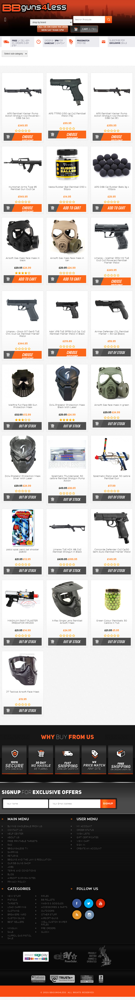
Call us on (52, 29)
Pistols (12, 899)
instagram (89, 915)
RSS (77, 915)
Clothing (13, 910)
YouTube (100, 903)
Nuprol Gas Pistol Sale (19, 937)
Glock (45, 932)
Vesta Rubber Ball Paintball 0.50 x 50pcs (67, 188)
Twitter (88, 903)
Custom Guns (16, 918)
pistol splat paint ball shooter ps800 (22, 551)
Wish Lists (83, 833)
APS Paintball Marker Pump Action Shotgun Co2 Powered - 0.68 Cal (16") (111, 116)
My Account (84, 826)
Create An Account (89, 848)
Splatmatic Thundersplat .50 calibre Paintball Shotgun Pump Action (67, 478)
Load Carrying (17, 907)
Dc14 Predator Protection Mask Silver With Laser (22, 477)
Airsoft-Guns (49, 918)
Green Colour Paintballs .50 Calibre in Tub (111, 622)
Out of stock (116, 352)
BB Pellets (48, 899)
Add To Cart (72, 208)
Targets (13, 903)
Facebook (77, 903)
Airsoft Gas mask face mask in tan (67, 259)
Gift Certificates (87, 837)
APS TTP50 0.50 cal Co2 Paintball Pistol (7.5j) (67, 115)
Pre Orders (48, 928)
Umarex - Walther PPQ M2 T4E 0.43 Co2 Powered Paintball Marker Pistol (111, 260)
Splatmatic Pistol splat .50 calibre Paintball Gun (111, 477)
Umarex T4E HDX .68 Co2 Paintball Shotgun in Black (67, 551)
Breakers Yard (17, 914)
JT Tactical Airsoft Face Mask (22, 692)
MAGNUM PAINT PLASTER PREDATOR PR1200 (23, 622)
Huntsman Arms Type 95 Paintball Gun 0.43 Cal (23, 188)
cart (83, 29)
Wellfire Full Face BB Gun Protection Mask (22, 406)
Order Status (85, 830)
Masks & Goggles (52, 903)
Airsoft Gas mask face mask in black (23, 259)
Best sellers (16, 922)
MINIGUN (12, 928)
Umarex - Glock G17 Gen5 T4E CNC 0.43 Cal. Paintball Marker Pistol (23, 334)
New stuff (14, 896)
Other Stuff (49, 914)
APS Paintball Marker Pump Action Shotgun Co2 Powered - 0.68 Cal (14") (22, 116)
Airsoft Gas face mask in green (111, 405)
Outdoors (47, 910)
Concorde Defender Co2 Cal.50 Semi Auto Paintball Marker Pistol (112, 551)
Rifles (45, 896)
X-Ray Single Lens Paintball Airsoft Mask (67, 622)
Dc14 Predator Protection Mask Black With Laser (67, 406)
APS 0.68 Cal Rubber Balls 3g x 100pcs (111, 188)
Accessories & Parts (54, 907)
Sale (10, 932)
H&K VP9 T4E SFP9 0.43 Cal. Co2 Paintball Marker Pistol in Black (67, 333)
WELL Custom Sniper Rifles (54, 923)
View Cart (83, 841)
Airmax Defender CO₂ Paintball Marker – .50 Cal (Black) (112, 333)
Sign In (81, 844)
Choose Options (27, 138)
